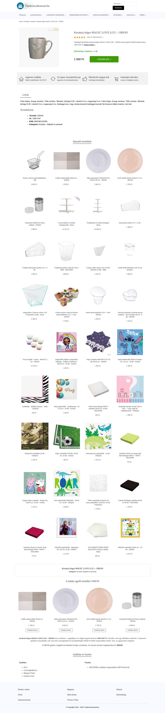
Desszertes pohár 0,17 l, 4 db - (130, 223)
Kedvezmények (24, 700)
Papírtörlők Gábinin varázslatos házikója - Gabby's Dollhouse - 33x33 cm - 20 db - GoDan (66, 362)
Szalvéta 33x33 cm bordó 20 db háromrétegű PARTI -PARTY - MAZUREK (34, 549)
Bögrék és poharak (89, 572)
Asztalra (130, 15)
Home (21, 21)
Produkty (26, 21)
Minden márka (23, 689)
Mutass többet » (89, 45)
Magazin (70, 689)
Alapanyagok (35, 15)
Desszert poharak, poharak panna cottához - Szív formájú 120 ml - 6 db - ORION (130, 315)
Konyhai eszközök (100, 15)
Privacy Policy (73, 700)
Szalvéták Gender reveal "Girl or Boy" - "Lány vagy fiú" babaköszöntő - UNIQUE (130, 409)
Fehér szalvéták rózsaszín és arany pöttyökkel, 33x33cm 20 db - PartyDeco (98, 503)
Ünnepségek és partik (78, 15)
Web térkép (72, 695)
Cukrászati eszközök (55, 15)
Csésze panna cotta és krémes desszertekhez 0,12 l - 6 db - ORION (66, 315)
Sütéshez (117, 15)
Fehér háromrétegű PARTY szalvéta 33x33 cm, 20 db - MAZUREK (98, 409)
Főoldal (22, 15)
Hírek (20, 695)
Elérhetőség (121, 695)
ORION (133, 42)
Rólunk (119, 689)
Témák (142, 15)
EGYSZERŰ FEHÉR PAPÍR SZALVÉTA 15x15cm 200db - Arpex (98, 549)
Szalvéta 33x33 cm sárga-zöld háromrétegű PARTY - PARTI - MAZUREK (130, 456)
